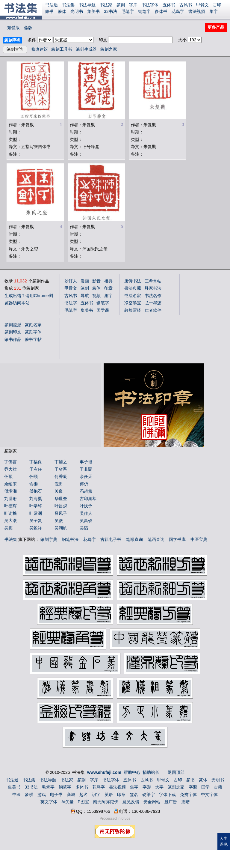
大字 (159, 787)
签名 (134, 794)
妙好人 (70, 281)
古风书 (185, 4)
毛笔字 (127, 11)
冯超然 (86, 491)
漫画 (85, 281)
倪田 (59, 484)
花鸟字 (178, 11)
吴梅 (8, 528)
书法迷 (51, 4)
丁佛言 (10, 461)
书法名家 (132, 295)
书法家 (106, 4)
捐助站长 (151, 772)
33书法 (110, 11)
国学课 (102, 310)
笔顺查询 (134, 539)
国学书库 (177, 539)
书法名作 (153, 295)
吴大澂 (10, 520)
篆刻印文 (12, 332)
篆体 (62, 11)
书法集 (68, 4)
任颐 (33, 476)
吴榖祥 (35, 528)
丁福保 (35, 461)
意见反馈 (130, 801)
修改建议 (39, 49)
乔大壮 (10, 469)
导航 (85, 295)
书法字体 (150, 4)
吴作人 (86, 513)
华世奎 (61, 498)
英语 (109, 794)
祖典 (108, 281)
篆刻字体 (33, 332)
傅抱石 (35, 491)
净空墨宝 (132, 302)
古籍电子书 (110, 539)
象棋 (29, 794)
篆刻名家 (33, 324)
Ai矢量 (67, 801)
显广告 (170, 801)
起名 (83, 794)
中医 (16, 794)
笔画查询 (156, 539)
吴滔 (84, 528)
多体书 (161, 11)
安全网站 (151, 801)
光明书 (76, 11)
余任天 (86, 476)
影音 (96, 281)
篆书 (49, 11)
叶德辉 (10, 505)
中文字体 (209, 794)
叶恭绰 (35, 505)
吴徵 (59, 520)
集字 (213, 11)
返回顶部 (176, 772)
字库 (133, 4)
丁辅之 (61, 461)
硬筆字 (148, 794)
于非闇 (86, 469)
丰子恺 (86, 461)
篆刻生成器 (86, 49)
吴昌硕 (86, 520)
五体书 (169, 4)
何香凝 (61, 476)
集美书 (93, 11)
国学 (205, 787)
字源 (193, 787)
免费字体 (188, 794)
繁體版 (13, 27)
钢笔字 (144, 11)
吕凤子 (61, 513)
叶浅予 (86, 505)
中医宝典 (198, 539)
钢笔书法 (70, 539)
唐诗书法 (132, 281)
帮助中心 (132, 772)
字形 (147, 787)
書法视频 (196, 11)
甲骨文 (202, 4)
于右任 (35, 469)
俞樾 (33, 484)
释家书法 (153, 288)
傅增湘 (10, 491)
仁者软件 (153, 310)
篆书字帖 (33, 339)
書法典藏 (132, 288)
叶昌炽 (61, 505)
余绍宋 (10, 484)
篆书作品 (12, 339)
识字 (96, 794)
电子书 (56, 794)
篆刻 (120, 4)
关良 (59, 491)
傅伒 (84, 484)
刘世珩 (10, 498)
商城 (71, 794)
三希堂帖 (153, 281)
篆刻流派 (12, 324)
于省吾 (61, 469)
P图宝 (83, 801)
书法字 (70, 302)
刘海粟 (35, 498)
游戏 (41, 794)
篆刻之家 (108, 49)
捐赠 (185, 801)
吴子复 (35, 520)
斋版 (28, 27)
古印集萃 (88, 498)
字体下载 (167, 794)
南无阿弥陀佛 (105, 801)
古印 (217, 4)
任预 (8, 476)
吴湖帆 (61, 528)
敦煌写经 (132, 310)
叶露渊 (35, 513)
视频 (96, 295)
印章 (108, 288)
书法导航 (87, 4)
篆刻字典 (48, 539)
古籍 (218, 787)
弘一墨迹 (153, 302)
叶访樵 (10, 513)
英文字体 (48, 801)
